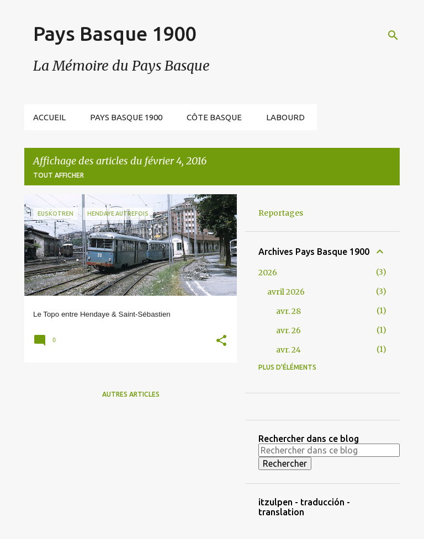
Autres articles (131, 394)
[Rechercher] (393, 35)
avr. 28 (288, 311)
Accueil (49, 117)
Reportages (280, 213)
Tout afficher (58, 175)
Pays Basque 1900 (114, 33)
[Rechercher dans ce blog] (329, 450)
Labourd (285, 117)
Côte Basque (214, 117)
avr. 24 (288, 350)
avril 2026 (286, 292)
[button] (221, 342)
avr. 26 (288, 330)
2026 (267, 272)
